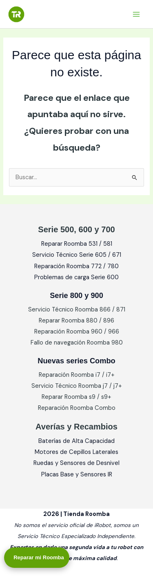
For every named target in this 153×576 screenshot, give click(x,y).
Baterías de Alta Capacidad (76, 441)
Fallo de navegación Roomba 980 (77, 343)
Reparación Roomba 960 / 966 (76, 332)
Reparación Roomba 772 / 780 (76, 266)
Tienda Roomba (65, 14)
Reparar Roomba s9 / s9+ (76, 397)
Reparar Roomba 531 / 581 (76, 244)
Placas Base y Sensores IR (76, 474)
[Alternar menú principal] (136, 14)
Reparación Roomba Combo (76, 408)
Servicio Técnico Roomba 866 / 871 (76, 310)
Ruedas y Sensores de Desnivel (76, 463)
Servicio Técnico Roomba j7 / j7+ (76, 386)
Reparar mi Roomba (38, 557)
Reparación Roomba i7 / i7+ (77, 375)
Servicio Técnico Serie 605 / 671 (76, 255)
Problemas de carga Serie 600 (76, 277)
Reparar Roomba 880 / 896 (76, 321)
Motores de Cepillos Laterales (76, 452)
